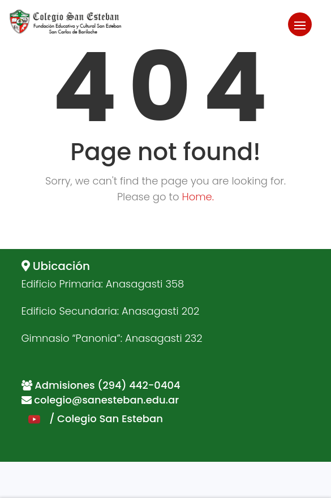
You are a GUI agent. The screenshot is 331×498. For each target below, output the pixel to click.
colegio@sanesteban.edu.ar (106, 400)
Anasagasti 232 (164, 338)
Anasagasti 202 (160, 311)
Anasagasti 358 (145, 284)
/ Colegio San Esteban (92, 418)
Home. (198, 197)
